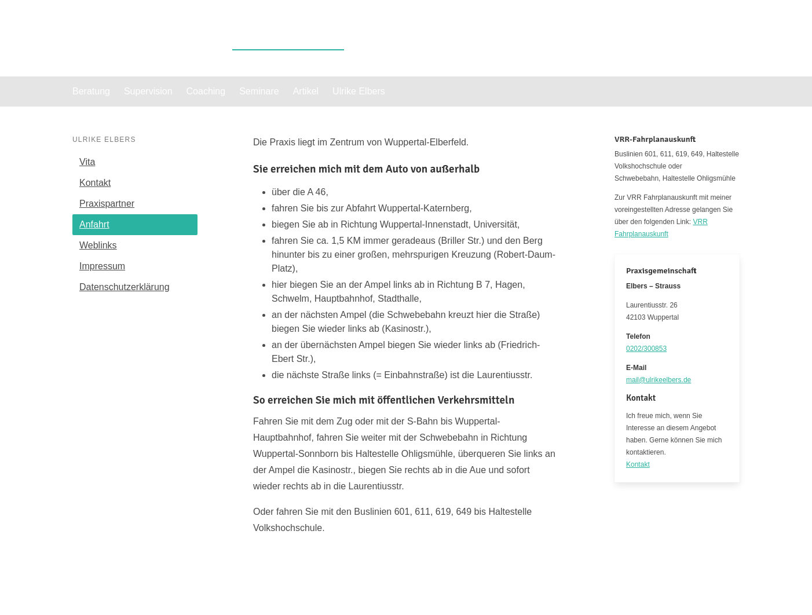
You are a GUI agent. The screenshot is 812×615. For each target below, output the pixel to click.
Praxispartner (106, 203)
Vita (87, 162)
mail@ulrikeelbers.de (658, 380)
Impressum (102, 266)
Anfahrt (94, 224)
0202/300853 (646, 349)
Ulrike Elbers (288, 38)
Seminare (259, 91)
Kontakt (95, 183)
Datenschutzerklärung (124, 287)
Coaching (206, 91)
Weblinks (98, 245)
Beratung (91, 91)
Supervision (148, 91)
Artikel (306, 91)
